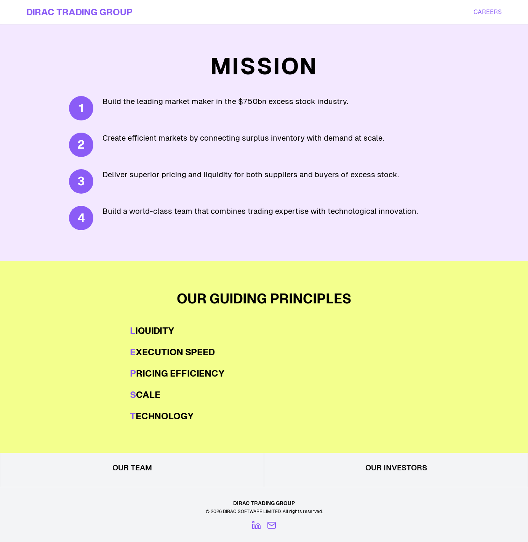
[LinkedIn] (256, 525)
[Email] (271, 525)
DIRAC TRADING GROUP (79, 12)
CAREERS (488, 12)
